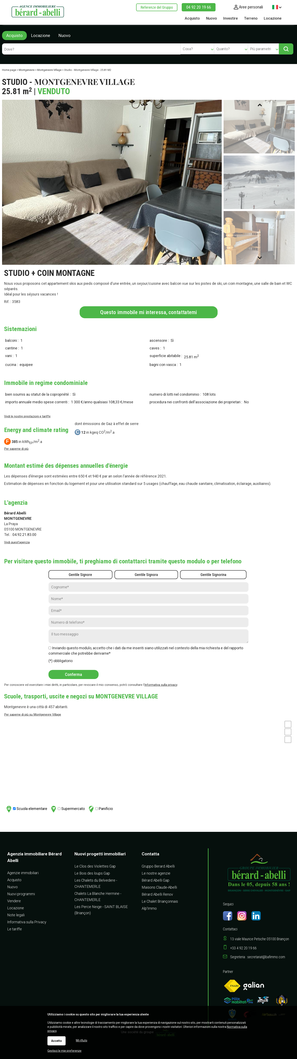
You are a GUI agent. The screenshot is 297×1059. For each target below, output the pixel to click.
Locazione (40, 35)
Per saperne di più (16, 449)
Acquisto (14, 35)
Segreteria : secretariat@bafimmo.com (257, 957)
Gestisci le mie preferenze (64, 1050)
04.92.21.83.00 (24, 534)
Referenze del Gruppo (157, 7)
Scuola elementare (26, 809)
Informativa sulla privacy (160, 685)
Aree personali (251, 7)
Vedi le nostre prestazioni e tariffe (27, 416)
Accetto (56, 1040)
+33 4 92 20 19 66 (243, 948)
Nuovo (64, 35)
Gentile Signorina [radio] (213, 574)
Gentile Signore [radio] (80, 574)
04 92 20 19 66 (198, 7)
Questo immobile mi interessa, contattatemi (149, 312)
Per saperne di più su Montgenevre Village (32, 714)
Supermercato (67, 809)
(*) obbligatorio (60, 661)
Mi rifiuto (81, 1040)
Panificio (100, 809)
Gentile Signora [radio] (146, 574)
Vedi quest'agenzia (17, 542)
